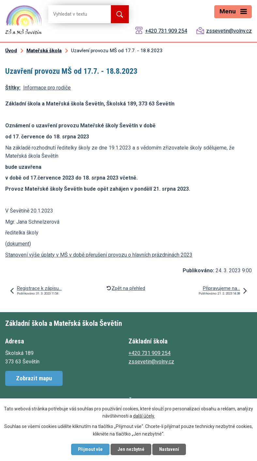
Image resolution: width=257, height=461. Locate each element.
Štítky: (13, 88)
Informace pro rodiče (47, 88)
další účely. (144, 416)
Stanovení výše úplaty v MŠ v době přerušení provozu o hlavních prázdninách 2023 (98, 255)
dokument (18, 244)
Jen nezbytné (130, 449)
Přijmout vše (90, 449)
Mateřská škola (44, 51)
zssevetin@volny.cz (229, 31)
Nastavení (169, 449)
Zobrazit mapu (34, 378)
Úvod (11, 51)
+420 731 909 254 (166, 31)
